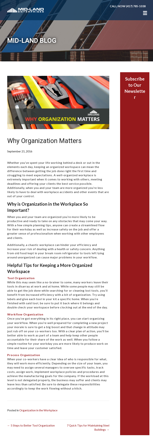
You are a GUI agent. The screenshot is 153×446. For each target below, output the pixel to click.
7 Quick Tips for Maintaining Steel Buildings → (88, 427)
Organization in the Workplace (38, 410)
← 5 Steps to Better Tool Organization (31, 425)
